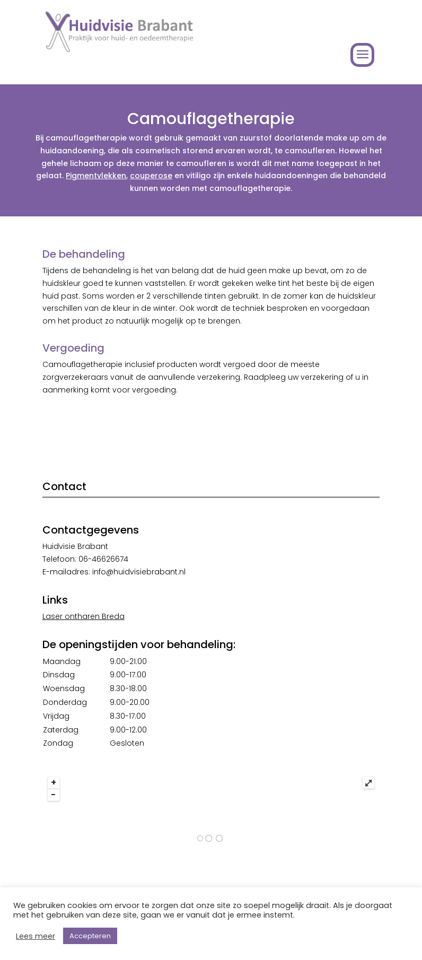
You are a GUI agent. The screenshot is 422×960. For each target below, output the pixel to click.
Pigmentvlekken (96, 175)
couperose (151, 175)
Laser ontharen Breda (83, 616)
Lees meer (35, 936)
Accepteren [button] (90, 936)
